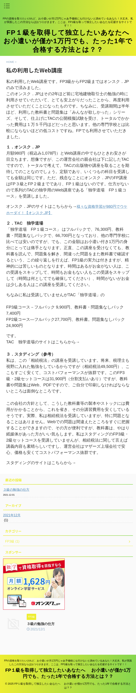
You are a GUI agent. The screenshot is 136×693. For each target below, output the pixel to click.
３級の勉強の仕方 (16, 489)
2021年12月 (12, 515)
